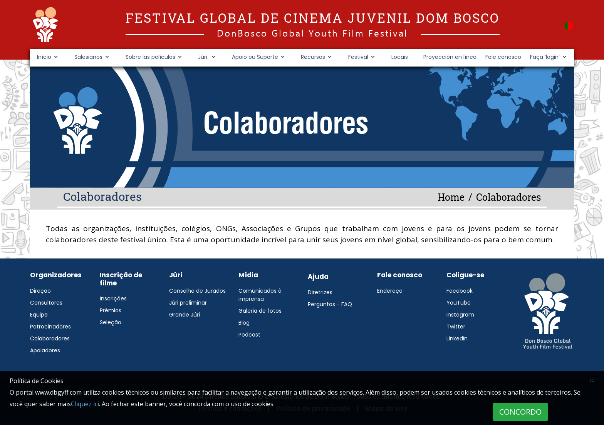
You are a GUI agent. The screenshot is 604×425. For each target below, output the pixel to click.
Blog (244, 323)
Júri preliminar (188, 303)
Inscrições (113, 298)
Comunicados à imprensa (260, 295)
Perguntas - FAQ (330, 304)
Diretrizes (320, 292)
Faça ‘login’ (545, 57)
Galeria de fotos (260, 311)
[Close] (591, 379)
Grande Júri (184, 314)
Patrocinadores (50, 326)
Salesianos (88, 57)
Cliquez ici (85, 404)
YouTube (458, 303)
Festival (358, 57)
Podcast (249, 334)
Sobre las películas (150, 57)
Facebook (459, 291)
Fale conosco (503, 57)
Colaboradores (50, 338)
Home (451, 197)
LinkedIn (457, 338)
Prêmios (110, 310)
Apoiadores (45, 350)
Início (44, 57)
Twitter (455, 326)
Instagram (460, 314)
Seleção (110, 322)
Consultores (46, 303)
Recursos (313, 57)
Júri (203, 57)
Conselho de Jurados (197, 291)
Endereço (390, 291)
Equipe (39, 314)
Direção (40, 291)
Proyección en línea (449, 57)
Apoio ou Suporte (255, 57)
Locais (399, 57)
